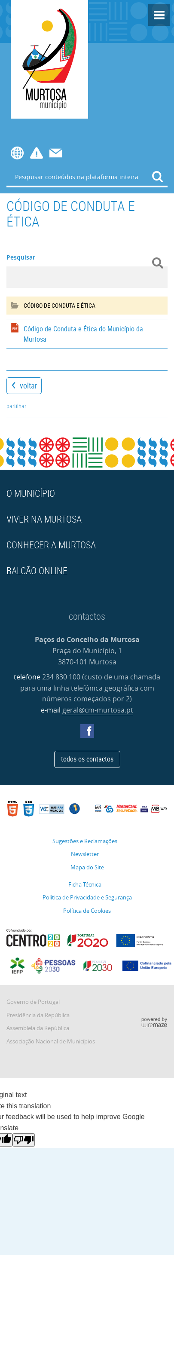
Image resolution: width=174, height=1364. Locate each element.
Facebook (87, 731)
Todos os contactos (87, 759)
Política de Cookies (87, 910)
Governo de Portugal (33, 1002)
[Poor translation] (23, 1140)
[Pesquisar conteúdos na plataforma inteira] (157, 176)
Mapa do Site (87, 867)
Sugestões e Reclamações (84, 841)
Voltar (28, 385)
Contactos (55, 153)
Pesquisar (20, 257)
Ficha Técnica (84, 884)
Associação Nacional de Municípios (50, 1041)
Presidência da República (38, 1015)
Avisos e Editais (36, 153)
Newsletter (85, 854)
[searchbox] (87, 176)
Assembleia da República (37, 1028)
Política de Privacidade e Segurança (87, 897)
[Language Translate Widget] (14, 153)
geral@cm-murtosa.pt (97, 710)
